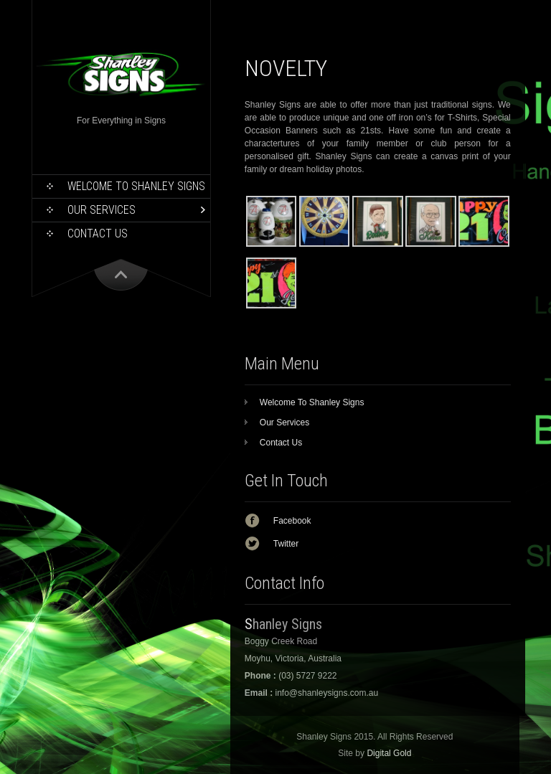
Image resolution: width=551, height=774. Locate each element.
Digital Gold (389, 753)
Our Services (101, 210)
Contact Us (97, 233)
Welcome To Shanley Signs (136, 186)
